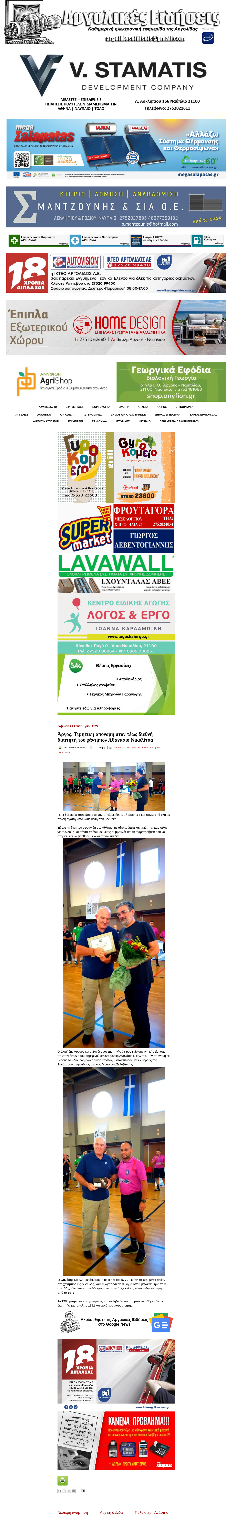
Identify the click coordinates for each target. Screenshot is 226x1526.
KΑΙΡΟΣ (162, 406)
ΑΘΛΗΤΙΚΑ (44, 414)
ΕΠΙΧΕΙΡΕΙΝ (75, 421)
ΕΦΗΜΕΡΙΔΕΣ (74, 406)
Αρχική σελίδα (111, 1513)
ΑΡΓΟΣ (160, 747)
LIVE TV (124, 406)
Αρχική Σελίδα (48, 406)
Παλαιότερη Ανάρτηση (153, 1513)
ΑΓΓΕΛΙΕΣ (22, 414)
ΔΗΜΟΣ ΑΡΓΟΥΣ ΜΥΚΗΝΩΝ (128, 414)
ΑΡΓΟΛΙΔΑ (67, 414)
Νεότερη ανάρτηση (73, 1513)
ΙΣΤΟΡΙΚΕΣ (123, 421)
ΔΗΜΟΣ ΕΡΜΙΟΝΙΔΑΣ (203, 414)
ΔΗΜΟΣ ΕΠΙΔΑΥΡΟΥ (168, 414)
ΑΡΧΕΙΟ (143, 406)
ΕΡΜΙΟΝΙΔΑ (99, 421)
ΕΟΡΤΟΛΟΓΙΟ (101, 406)
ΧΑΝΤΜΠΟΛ (65, 752)
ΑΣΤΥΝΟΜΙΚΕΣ (92, 414)
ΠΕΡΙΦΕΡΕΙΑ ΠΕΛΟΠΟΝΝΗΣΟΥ (179, 421)
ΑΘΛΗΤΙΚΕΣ (148, 747)
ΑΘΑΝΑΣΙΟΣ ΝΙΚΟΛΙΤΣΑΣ (127, 747)
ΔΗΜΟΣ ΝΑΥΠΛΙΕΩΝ (46, 421)
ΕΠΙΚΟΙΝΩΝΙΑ (184, 406)
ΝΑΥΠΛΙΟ (145, 421)
